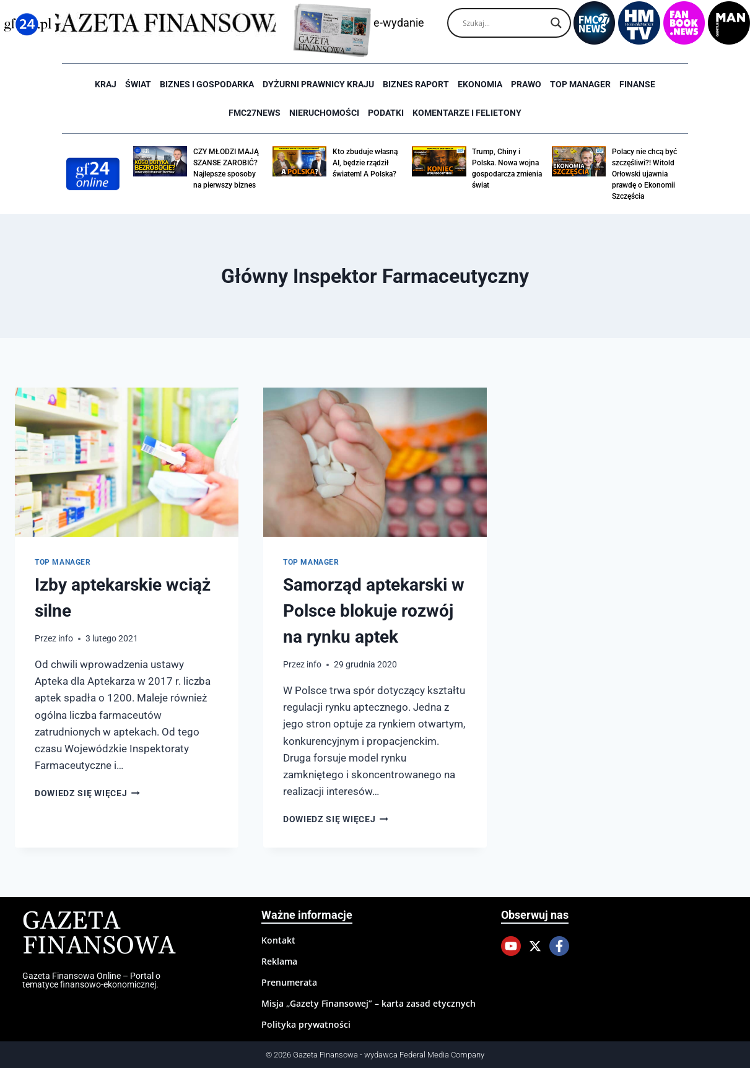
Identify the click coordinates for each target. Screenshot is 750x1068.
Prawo (526, 84)
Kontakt (278, 940)
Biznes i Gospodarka (207, 84)
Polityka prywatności (306, 1024)
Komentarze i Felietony (466, 113)
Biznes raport (416, 84)
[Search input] (503, 23)
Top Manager (580, 84)
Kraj (105, 84)
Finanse (637, 84)
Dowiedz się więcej (87, 793)
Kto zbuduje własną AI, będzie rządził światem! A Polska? (365, 162)
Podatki (386, 113)
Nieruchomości (324, 113)
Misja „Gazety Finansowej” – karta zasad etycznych (368, 1003)
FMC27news (255, 113)
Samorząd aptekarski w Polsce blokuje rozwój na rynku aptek (373, 611)
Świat (138, 84)
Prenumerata (289, 982)
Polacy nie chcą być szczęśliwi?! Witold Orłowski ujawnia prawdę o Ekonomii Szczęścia (644, 174)
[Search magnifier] (556, 23)
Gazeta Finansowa (98, 934)
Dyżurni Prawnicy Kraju (318, 84)
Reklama (279, 961)
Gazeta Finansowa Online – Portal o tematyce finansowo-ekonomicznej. (91, 980)
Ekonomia (480, 84)
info (65, 638)
